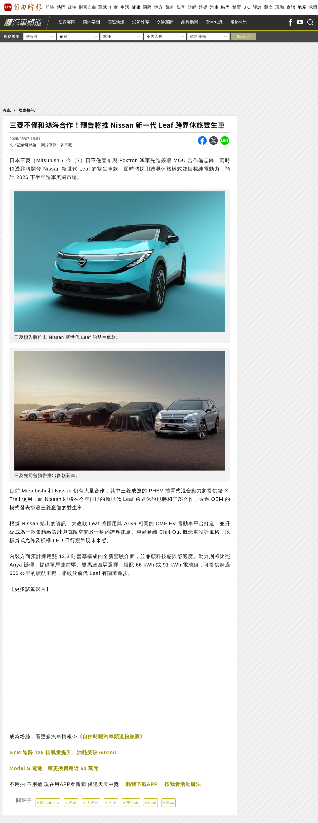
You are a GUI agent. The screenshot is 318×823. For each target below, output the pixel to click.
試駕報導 (140, 22)
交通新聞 (165, 22)
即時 (49, 7)
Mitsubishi (49, 802)
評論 (257, 7)
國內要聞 (91, 22)
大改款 (92, 802)
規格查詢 (238, 22)
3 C (246, 7)
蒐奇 (169, 7)
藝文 (268, 7)
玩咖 (279, 7)
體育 (236, 7)
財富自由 (87, 7)
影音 (180, 7)
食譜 (290, 7)
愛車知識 (214, 22)
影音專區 (66, 22)
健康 (136, 7)
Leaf (152, 802)
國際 (147, 7)
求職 (313, 7)
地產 (302, 7)
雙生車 (132, 802)
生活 (124, 7)
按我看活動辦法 (182, 784)
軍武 (102, 7)
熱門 (61, 7)
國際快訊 (116, 22)
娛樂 (203, 7)
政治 (72, 7)
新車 (170, 802)
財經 (192, 7)
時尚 (225, 7)
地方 (158, 7)
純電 (73, 802)
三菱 (112, 802)
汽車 (214, 7)
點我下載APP (142, 784)
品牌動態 (189, 22)
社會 (113, 7)
